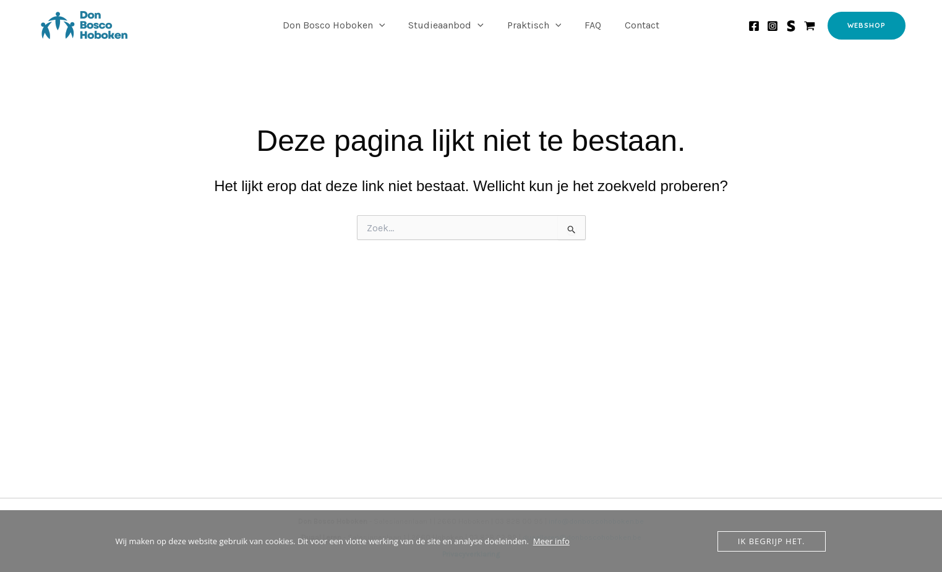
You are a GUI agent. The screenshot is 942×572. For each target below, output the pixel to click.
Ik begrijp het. (771, 541)
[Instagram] (772, 26)
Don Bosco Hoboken (341, 25)
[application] (386, 25)
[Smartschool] (791, 26)
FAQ (589, 25)
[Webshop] (809, 26)
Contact (634, 25)
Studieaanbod (449, 25)
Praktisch (534, 25)
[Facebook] (754, 26)
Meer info (551, 541)
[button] (867, 26)
